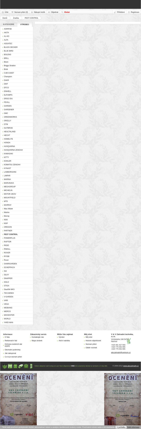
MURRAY (7, 205)
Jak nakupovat (10, 353)
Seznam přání (91, 344)
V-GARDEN (8, 297)
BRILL (6, 58)
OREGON (8, 227)
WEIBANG (8, 308)
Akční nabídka (64, 341)
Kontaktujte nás (38, 337)
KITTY (6, 157)
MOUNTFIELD (9, 198)
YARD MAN (8, 322)
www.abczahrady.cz (131, 366)
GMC (6, 113)
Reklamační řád (11, 341)
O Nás (7, 337)
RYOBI (6, 256)
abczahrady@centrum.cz (121, 353)
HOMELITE (8, 139)
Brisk (6, 69)
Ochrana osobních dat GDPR (13, 345)
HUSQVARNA (9, 146)
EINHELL (7, 91)
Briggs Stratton (10, 66)
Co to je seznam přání (13, 357)
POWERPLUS (9, 238)
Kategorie (8, 24)
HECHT (7, 135)
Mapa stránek (37, 341)
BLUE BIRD (8, 51)
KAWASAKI (8, 154)
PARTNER (8, 231)
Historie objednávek (93, 341)
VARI (6, 300)
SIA (5, 271)
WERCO (7, 311)
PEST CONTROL (31, 18)
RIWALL (7, 249)
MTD (6, 201)
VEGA (6, 304)
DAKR (6, 80)
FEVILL (7, 102)
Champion (8, 77)
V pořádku (121, 427)
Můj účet (89, 337)
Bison (6, 62)
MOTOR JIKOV (10, 194)
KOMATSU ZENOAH (12, 165)
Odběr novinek (91, 348)
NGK (6, 220)
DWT (6, 84)
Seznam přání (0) (21, 12)
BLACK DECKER (11, 47)
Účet (6, 12)
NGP (6, 223)
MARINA (7, 179)
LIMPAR (7, 176)
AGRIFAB (8, 29)
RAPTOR (7, 242)
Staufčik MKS (9, 289)
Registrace (135, 12)
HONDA (7, 143)
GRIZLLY (7, 121)
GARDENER (9, 110)
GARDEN (7, 106)
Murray (6, 216)
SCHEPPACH (9, 267)
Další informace (133, 427)
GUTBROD (8, 128)
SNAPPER (8, 278)
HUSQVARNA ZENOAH (13, 150)
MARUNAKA (9, 183)
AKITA (6, 33)
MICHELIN (8, 190)
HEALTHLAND (9, 132)
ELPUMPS (8, 95)
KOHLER (7, 161)
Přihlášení (121, 12)
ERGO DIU (8, 99)
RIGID (6, 245)
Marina (6, 212)
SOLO (6, 282)
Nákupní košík (39, 12)
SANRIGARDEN (10, 264)
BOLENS (7, 55)
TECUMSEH (9, 293)
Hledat (67, 12)
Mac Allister (8, 209)
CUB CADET (9, 73)
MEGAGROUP (10, 187)
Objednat (54, 12)
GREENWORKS (10, 117)
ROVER (7, 253)
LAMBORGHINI (10, 172)
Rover (6, 260)
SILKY (6, 275)
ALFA (6, 40)
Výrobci (24, 24)
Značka (16, 18)
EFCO (6, 88)
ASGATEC (8, 44)
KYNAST (7, 168)
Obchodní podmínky (12, 350)
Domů (4, 18)
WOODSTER (9, 315)
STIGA (6, 286)
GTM (6, 124)
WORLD (7, 319)
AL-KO (6, 36)
